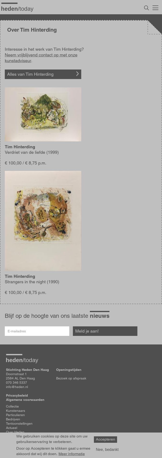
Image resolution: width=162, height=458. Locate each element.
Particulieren (15, 415)
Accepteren (105, 439)
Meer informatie (72, 454)
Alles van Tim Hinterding (30, 74)
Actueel (11, 428)
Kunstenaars (15, 411)
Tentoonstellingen (19, 423)
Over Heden (15, 432)
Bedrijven (13, 419)
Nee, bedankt (107, 450)
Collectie (12, 406)
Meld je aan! (87, 331)
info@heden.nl (17, 387)
